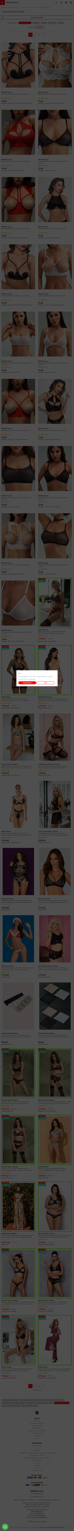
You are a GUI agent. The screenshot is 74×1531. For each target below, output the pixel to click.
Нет (45, 683)
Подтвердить (27, 683)
